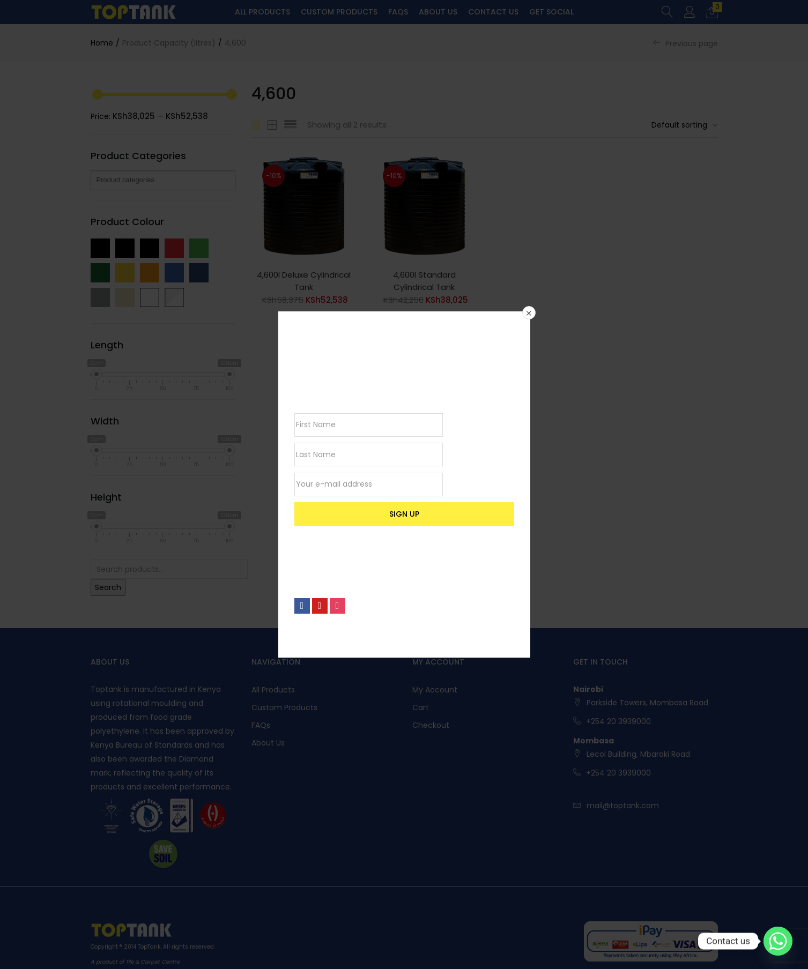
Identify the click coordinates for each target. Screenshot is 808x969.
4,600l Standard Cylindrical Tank (424, 281)
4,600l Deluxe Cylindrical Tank (304, 281)
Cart (420, 707)
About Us (438, 11)
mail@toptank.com (623, 805)
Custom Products (339, 11)
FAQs (398, 11)
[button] (712, 12)
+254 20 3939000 (618, 721)
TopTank (149, 947)
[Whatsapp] (777, 941)
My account (434, 689)
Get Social (551, 11)
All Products (262, 11)
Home (102, 43)
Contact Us (493, 11)
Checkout (430, 725)
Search (108, 587)
